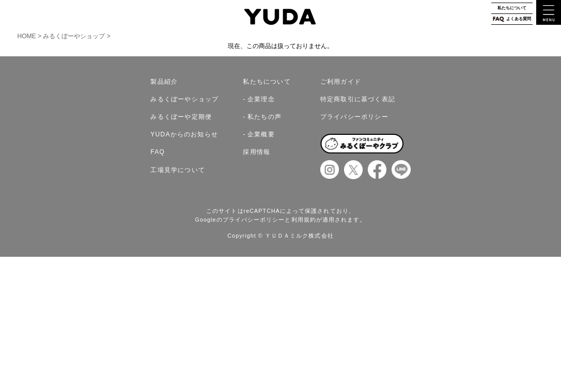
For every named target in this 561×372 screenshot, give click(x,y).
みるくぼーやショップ (74, 36)
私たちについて (511, 8)
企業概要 (261, 134)
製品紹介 (164, 81)
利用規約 (303, 219)
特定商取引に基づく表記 (357, 99)
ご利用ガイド (340, 81)
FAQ (157, 152)
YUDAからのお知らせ (184, 134)
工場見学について (177, 170)
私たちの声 (264, 116)
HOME (28, 36)
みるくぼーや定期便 (181, 116)
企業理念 (261, 99)
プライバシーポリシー (354, 116)
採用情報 (256, 152)
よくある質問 (512, 19)
